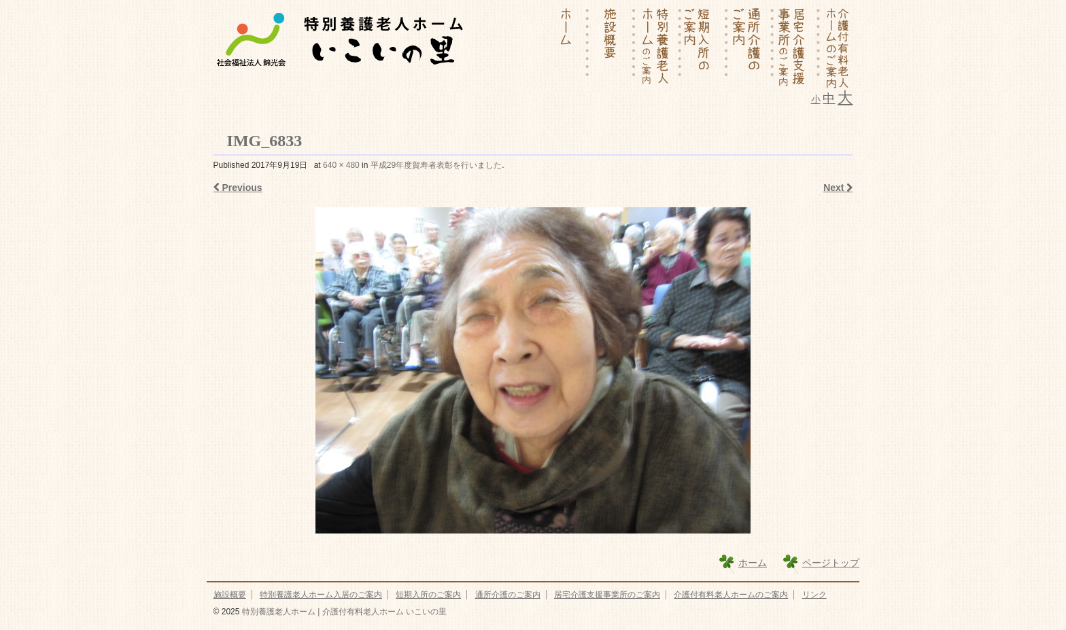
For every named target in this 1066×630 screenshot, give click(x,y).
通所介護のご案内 (507, 594)
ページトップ (830, 562)
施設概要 (229, 594)
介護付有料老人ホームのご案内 (731, 594)
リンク (814, 594)
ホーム (752, 562)
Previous (237, 187)
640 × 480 (341, 165)
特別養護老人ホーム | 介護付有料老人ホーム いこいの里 (342, 611)
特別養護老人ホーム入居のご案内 (321, 594)
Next (838, 187)
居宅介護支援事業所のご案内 (607, 594)
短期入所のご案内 (428, 594)
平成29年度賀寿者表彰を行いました (436, 165)
